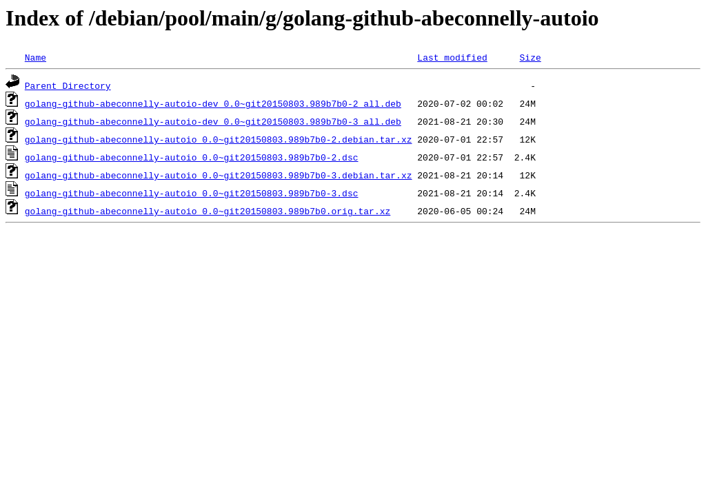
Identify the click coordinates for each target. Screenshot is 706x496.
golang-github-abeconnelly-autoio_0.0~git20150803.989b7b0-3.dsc (192, 193)
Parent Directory (68, 85)
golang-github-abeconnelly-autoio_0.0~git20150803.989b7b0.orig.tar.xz (207, 211)
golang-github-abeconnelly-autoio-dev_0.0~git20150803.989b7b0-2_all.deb (213, 103)
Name (35, 57)
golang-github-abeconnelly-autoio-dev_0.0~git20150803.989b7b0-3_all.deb (213, 121)
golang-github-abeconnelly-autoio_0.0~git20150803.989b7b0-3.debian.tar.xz (218, 175)
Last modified (452, 57)
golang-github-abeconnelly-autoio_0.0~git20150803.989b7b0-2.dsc (192, 157)
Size (530, 57)
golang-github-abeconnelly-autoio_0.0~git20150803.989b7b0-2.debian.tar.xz (218, 139)
